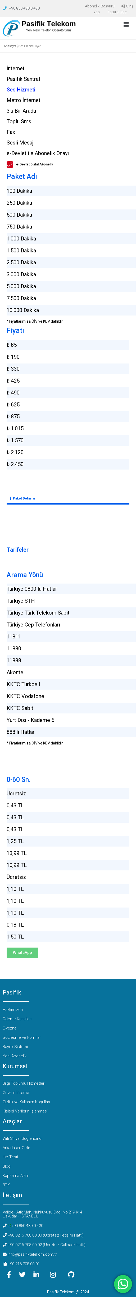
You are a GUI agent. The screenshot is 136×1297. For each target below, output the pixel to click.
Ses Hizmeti (21, 89)
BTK (6, 1184)
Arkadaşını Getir (16, 1147)
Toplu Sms (19, 121)
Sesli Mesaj (20, 142)
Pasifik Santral (23, 79)
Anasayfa (10, 46)
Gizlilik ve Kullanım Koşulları (26, 1101)
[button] (125, 25)
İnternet (16, 68)
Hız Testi (10, 1157)
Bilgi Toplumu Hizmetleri (24, 1083)
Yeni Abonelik (14, 1056)
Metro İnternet (23, 100)
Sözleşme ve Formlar (22, 1037)
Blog (7, 1166)
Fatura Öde (116, 11)
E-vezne (10, 1028)
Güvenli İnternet (16, 1092)
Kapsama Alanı (16, 1175)
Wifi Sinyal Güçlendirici (22, 1138)
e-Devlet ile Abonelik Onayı (38, 153)
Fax (11, 132)
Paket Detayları (24, 498)
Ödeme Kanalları (17, 1018)
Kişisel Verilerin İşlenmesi (25, 1111)
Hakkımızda (13, 1009)
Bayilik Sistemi (15, 1046)
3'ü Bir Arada (21, 111)
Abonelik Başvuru (99, 5)
